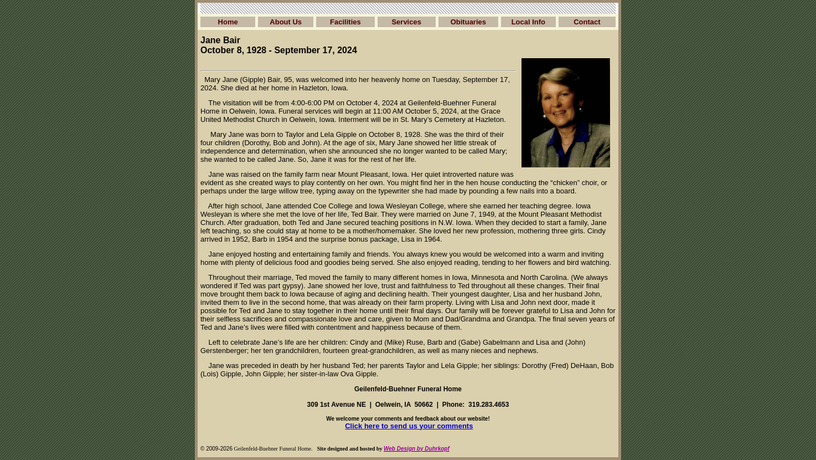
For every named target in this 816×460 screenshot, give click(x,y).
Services (406, 22)
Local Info (528, 22)
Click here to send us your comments (409, 426)
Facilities (345, 22)
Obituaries (468, 22)
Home (228, 22)
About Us (286, 22)
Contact (587, 22)
